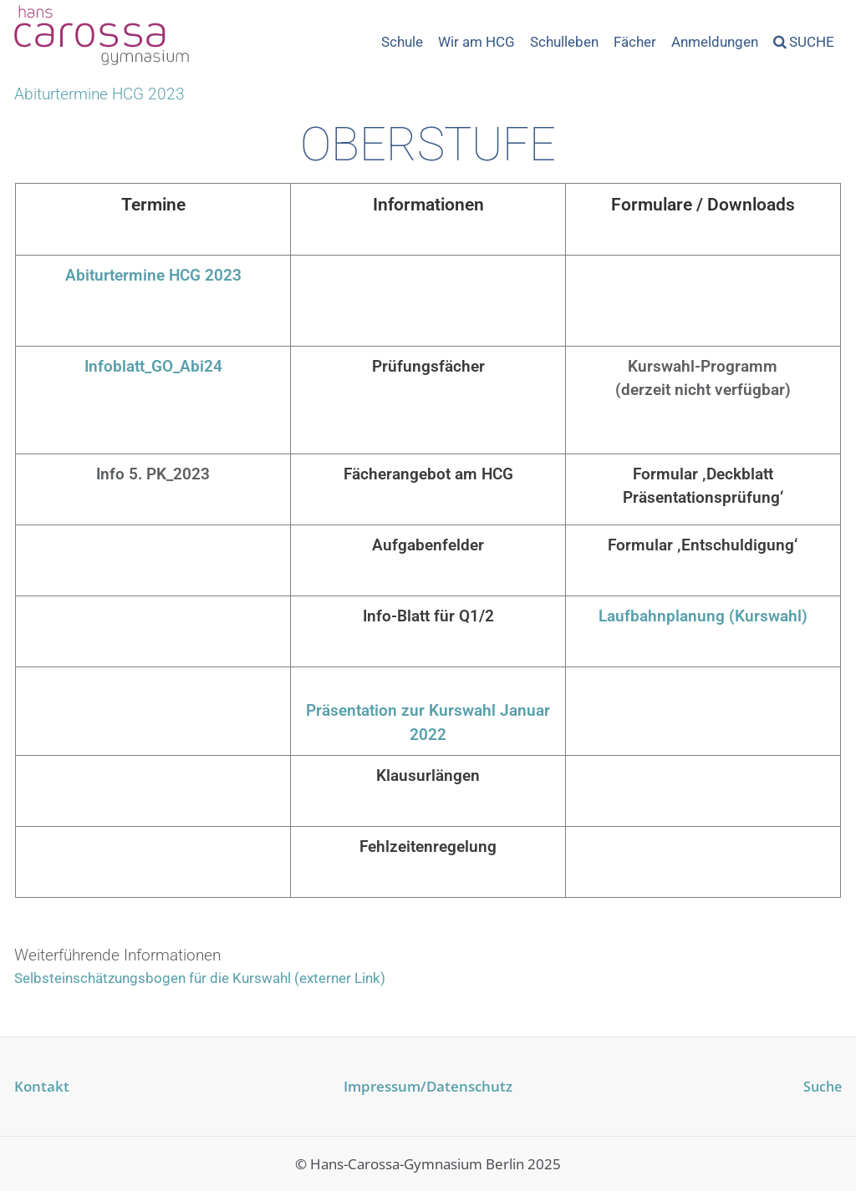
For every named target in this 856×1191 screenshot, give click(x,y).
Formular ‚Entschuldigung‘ (702, 545)
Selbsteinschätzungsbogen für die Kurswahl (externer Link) (199, 978)
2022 (428, 734)
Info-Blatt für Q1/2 (428, 616)
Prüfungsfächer (428, 366)
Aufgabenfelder (428, 545)
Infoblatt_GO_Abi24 (153, 366)
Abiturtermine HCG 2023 (153, 275)
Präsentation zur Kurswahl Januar (428, 710)
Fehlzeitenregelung (428, 846)
